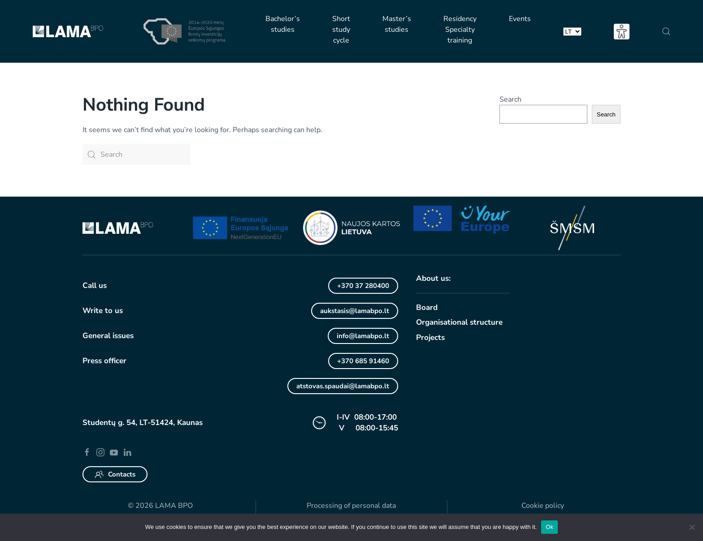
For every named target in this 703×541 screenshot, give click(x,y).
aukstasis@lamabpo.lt (354, 310)
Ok (549, 527)
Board (427, 307)
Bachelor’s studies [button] (282, 24)
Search (510, 99)
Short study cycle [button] (341, 29)
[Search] (136, 154)
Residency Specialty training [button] (460, 29)
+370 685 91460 (363, 360)
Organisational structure (459, 322)
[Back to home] (67, 31)
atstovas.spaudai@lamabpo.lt (342, 386)
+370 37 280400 (363, 285)
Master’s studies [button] (396, 24)
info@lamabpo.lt (363, 335)
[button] (666, 31)
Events (520, 19)
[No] (691, 527)
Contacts (115, 474)
